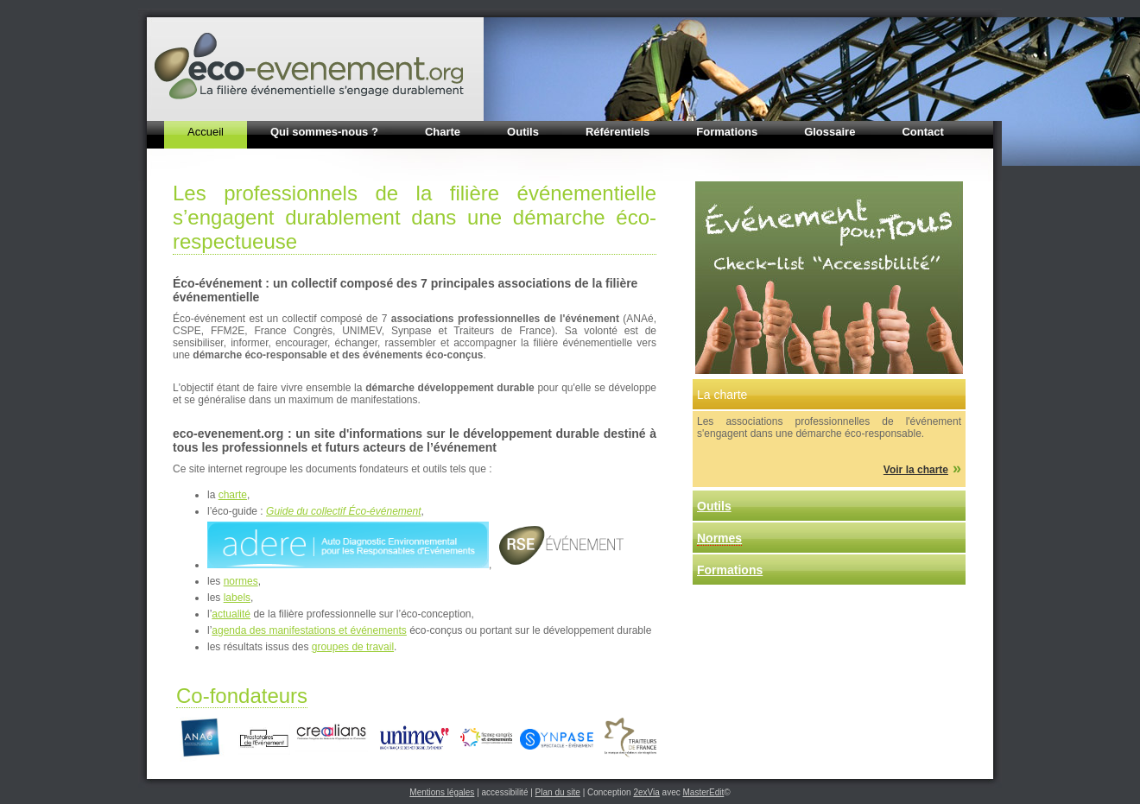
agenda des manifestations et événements (309, 630)
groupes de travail (353, 647)
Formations (726, 131)
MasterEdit (704, 792)
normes (241, 581)
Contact (922, 131)
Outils (523, 131)
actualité (231, 614)
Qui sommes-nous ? (324, 131)
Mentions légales (441, 792)
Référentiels (617, 131)
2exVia (646, 792)
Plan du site (557, 792)
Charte (442, 131)
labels (237, 598)
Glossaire (829, 131)
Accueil (205, 131)
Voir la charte (916, 470)
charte (232, 495)
